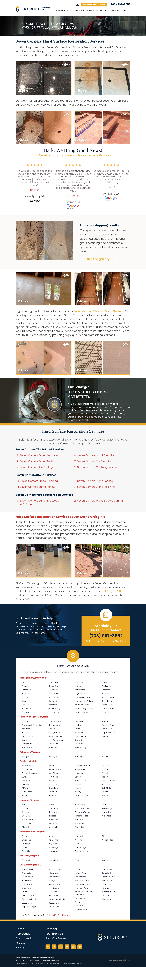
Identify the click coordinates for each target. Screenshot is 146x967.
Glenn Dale (53, 743)
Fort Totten (53, 895)
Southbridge (80, 847)
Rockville (105, 693)
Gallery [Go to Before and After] (90, 10)
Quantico (79, 843)
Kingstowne (80, 769)
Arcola (25, 808)
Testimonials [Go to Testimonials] (112, 10)
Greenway (53, 792)
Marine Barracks (82, 880)
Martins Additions (83, 697)
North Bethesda (82, 704)
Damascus (53, 693)
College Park (54, 732)
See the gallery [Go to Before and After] (98, 259)
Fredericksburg (55, 860)
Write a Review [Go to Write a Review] (77, 4)
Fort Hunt (52, 780)
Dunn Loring (27, 792)
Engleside (26, 795)
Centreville (26, 780)
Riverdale (79, 743)
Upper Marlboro (109, 732)
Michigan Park (81, 888)
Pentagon (79, 756)
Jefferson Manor (82, 765)
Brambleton (27, 819)
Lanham (79, 725)
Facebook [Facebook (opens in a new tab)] (54, 946)
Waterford (106, 816)
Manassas (53, 851)
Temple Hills (107, 728)
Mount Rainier (81, 736)
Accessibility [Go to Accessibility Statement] (20, 960)
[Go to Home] (34, 9)
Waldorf (105, 736)
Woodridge (107, 899)
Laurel (78, 728)
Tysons (105, 792)
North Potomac (82, 712)
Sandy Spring (108, 697)
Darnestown (54, 697)
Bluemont (26, 816)
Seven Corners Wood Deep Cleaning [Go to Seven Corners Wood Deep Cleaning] (100, 500)
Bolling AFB (26, 880)
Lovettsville (53, 827)
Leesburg (52, 823)
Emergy (51, 880)
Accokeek (26, 721)
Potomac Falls (81, 816)
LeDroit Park (80, 873)
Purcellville (79, 819)
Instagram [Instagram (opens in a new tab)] (48, 946)
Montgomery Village (84, 701)
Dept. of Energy (29, 906)
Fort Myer (52, 756)
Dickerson (52, 704)
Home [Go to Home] (20, 929)
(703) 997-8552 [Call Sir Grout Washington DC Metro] (119, 4)
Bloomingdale (28, 876)
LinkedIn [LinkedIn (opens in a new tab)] (73, 946)
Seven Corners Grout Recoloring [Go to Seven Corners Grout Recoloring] (40, 455)
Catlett (25, 847)
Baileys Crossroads (30, 773)
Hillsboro (52, 816)
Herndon (52, 795)
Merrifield (79, 788)
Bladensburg (28, 736)
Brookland (26, 888)
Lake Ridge (53, 847)
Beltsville (25, 732)
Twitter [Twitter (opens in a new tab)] (60, 946)
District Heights (55, 736)
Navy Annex (80, 898)
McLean (78, 784)
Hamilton (52, 812)
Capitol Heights (55, 721)
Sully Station (107, 788)
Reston (105, 777)
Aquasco (26, 728)
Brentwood (27, 747)
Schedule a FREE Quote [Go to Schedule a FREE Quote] (94, 4)
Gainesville (53, 840)
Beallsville (26, 693)
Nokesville (79, 840)
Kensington (80, 690)
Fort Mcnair (53, 891)
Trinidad (105, 888)
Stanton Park (107, 880)
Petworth (79, 905)
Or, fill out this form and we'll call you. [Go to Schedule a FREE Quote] (106, 641)
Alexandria (26, 765)
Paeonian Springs (83, 812)
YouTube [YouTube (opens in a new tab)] (67, 946)
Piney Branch (81, 909)
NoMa (77, 902)
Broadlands (27, 823)
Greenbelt (52, 747)
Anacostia (26, 873)
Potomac (106, 690)
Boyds (24, 701)
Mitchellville (80, 732)
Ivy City (78, 869)
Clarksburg (53, 690)
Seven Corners (108, 780)
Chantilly (26, 784)
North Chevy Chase (84, 708)
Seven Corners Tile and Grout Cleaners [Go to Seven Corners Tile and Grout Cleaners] (99, 311)
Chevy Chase (54, 686)
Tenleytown (107, 884)
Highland (79, 686)
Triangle (105, 836)
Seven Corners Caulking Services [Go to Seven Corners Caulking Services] (97, 467)
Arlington (26, 756)
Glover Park (53, 906)
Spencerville (107, 704)
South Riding (80, 827)
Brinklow (25, 704)
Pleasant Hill (107, 869)
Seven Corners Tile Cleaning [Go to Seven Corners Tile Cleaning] (94, 461)
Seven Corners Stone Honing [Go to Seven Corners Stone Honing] (37, 487)
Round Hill (79, 823)
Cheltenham (54, 725)
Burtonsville (27, 712)
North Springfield (82, 795)
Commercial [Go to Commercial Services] (77, 10)
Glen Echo (79, 682)
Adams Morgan (29, 869)
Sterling (105, 804)
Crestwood (27, 903)
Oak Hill (105, 765)
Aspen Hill (26, 686)
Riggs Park (106, 873)
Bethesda (26, 697)
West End (106, 895)
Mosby (78, 792)
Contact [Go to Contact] (125, 10)
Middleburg (80, 804)
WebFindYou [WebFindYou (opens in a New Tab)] (125, 960)
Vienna (105, 795)
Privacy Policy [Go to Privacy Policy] (34, 960)
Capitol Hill (26, 891)
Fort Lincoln (53, 888)
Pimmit (105, 773)
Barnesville (26, 690)
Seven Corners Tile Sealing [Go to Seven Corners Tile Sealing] (36, 467)
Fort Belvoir (53, 777)
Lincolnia (79, 773)
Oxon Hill (78, 740)
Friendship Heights (56, 899)
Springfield (106, 784)
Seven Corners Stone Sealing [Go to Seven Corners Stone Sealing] (95, 481)
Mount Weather (82, 808)
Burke (24, 777)
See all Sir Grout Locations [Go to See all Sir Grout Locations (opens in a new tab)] (60, 915)
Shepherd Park (108, 876)
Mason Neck (80, 780)
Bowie (24, 740)
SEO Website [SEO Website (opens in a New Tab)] (114, 960)
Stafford (105, 860)
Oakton (105, 769)
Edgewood (53, 873)
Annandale (27, 769)
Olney (104, 682)
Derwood (52, 701)
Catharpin (26, 843)
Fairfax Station (54, 769)
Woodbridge (107, 840)
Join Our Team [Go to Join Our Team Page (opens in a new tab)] (56, 938)
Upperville (106, 812)
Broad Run (26, 840)
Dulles (51, 804)
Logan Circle (80, 876)
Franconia (53, 784)
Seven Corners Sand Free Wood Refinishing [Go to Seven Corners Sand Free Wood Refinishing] (39, 502)
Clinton (51, 728)
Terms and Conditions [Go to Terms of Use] (50, 960)
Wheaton (106, 712)
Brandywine (27, 743)
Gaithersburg (54, 708)
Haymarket (53, 843)
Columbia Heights (30, 899)
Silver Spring (107, 701)
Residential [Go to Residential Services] (61, 10)
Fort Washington (55, 740)
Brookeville (26, 708)
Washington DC (109, 891)
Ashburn (25, 812)
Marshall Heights (82, 884)
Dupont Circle (54, 869)
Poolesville (106, 686)
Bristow (25, 836)
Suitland (105, 721)
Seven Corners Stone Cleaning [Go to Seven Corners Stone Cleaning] (39, 481)
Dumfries (52, 836)
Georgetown (54, 903)
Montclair (79, 836)
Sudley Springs (81, 851)
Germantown (54, 712)
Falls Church (54, 773)
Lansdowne (53, 819)
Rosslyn (105, 756)
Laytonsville (80, 693)
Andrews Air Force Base (32, 725)
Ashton (25, 682)
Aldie (24, 804)
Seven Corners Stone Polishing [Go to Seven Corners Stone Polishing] (96, 487)
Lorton (78, 777)
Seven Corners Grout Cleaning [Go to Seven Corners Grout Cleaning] (96, 455)
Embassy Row (54, 876)
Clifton (25, 788)
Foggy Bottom (55, 884)
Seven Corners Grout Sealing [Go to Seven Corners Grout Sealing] (38, 461)
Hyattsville (79, 721)
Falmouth (26, 860)
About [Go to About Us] (99, 10)
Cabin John (53, 682)
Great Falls (53, 788)
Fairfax (51, 765)
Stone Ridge (107, 808)
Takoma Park (108, 708)
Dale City (26, 851)
